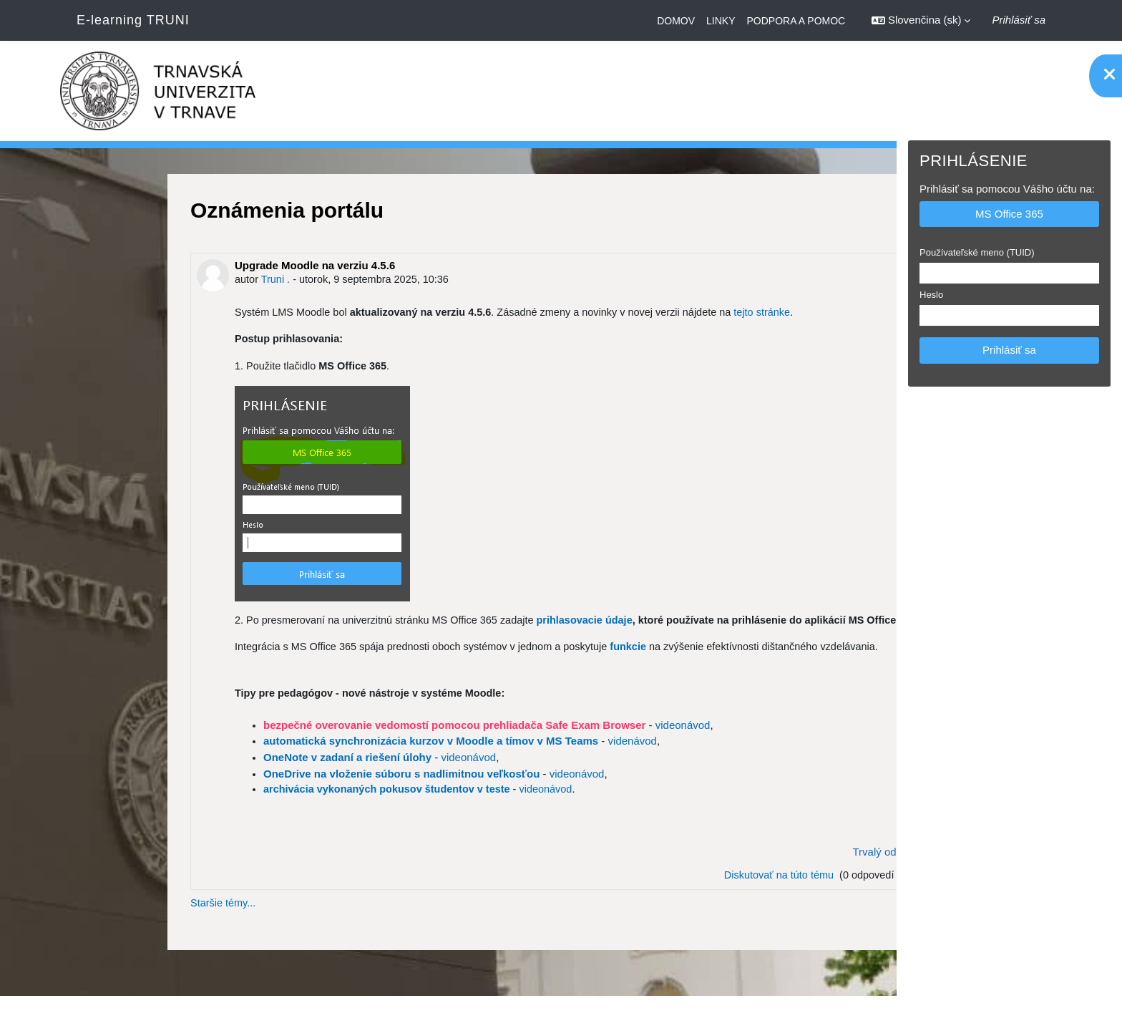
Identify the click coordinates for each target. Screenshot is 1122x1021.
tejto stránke (669, 313)
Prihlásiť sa (1018, 20)
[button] (921, 20)
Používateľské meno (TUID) (977, 252)
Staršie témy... (112, 927)
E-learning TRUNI (133, 20)
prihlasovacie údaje (485, 622)
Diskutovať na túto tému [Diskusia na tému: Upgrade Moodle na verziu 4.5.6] (662, 898)
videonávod (569, 747)
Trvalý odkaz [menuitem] (770, 874)
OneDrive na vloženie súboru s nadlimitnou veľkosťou (289, 795)
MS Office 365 (1009, 214)
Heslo (931, 294)
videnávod (519, 763)
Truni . (165, 280)
